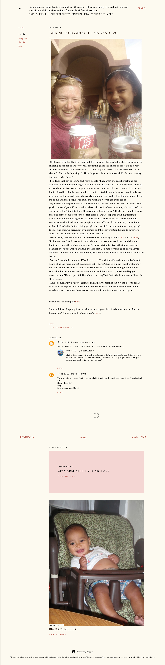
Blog (31, 14)
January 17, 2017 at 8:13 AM (75, 374)
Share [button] (21, 27)
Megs (60, 374)
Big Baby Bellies (62, 629)
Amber (69, 351)
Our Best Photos (60, 14)
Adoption (22, 38)
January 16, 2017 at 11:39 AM (84, 342)
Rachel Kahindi (64, 342)
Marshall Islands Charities (88, 14)
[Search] (142, 8)
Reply (60, 368)
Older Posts (139, 437)
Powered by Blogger (82, 651)
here (77, 301)
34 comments (70, 476)
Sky (20, 46)
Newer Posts (26, 437)
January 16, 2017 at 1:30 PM (84, 351)
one (136, 237)
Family (21, 42)
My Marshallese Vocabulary (83, 471)
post (122, 237)
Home (83, 437)
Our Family (42, 14)
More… (110, 14)
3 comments (61, 634)
